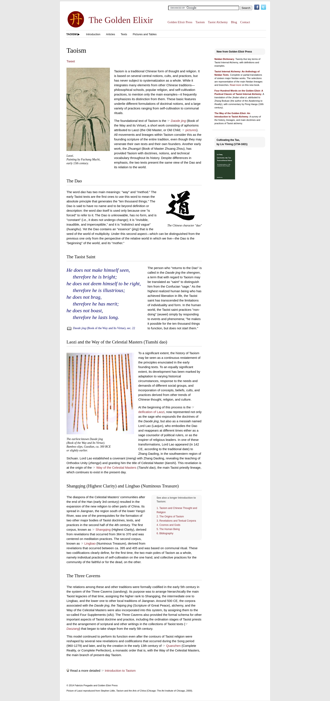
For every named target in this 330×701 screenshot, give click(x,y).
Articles (110, 34)
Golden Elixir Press (180, 22)
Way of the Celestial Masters (116, 467)
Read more (235, 85)
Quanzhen (173, 645)
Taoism (200, 22)
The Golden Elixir (121, 20)
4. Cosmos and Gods (168, 524)
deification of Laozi (151, 412)
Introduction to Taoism (120, 670)
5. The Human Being (168, 529)
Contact (245, 22)
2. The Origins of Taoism (170, 516)
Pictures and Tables (145, 34)
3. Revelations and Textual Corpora (176, 520)
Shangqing (103, 529)
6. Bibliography (165, 533)
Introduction (93, 34)
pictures (191, 130)
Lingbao (90, 543)
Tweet (71, 61)
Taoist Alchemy (218, 22)
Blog (234, 22)
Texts (124, 34)
